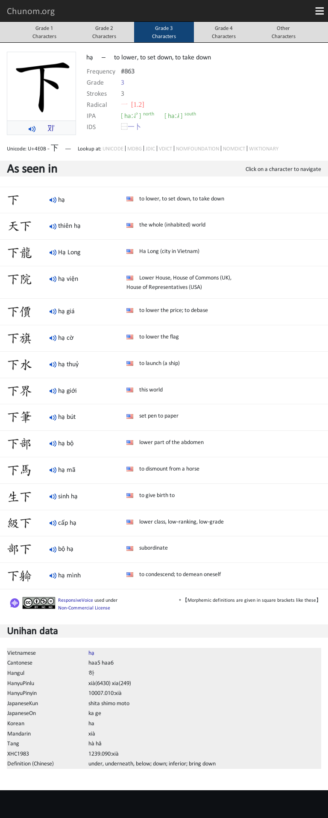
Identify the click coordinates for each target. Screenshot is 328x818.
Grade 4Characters (224, 32)
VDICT (165, 148)
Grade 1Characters (44, 32)
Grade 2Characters (104, 32)
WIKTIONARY (263, 148)
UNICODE (112, 148)
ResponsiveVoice (75, 600)
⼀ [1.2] (132, 104)
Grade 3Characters (164, 32)
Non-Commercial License (84, 607)
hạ (91, 653)
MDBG (134, 148)
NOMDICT (234, 148)
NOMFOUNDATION (197, 148)
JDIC (150, 148)
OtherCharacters (284, 32)
